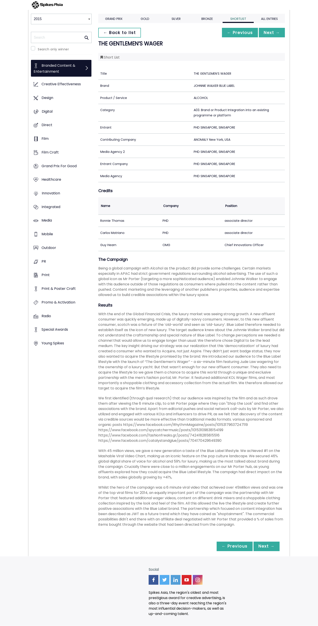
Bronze (207, 19)
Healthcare (51, 179)
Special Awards (55, 329)
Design (47, 97)
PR (44, 261)
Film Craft (50, 152)
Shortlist (238, 19)
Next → (271, 32)
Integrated (51, 206)
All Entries (269, 19)
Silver (176, 19)
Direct (47, 125)
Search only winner (53, 49)
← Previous (239, 32)
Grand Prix (114, 19)
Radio (46, 316)
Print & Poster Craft (59, 288)
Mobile (47, 234)
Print (46, 275)
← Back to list (120, 32)
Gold (145, 19)
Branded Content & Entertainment (54, 68)
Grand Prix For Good (59, 166)
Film (45, 138)
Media (47, 220)
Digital (47, 111)
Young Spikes (53, 343)
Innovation (51, 193)
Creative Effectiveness (61, 84)
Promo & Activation (58, 302)
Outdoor (49, 247)
